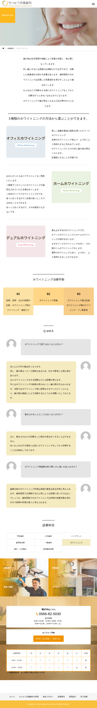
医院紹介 (72, 697)
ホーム (12, 697)
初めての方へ (48, 697)
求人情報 (84, 697)
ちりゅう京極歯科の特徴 (29, 697)
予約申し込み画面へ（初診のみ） (48, 639)
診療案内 (61, 697)
